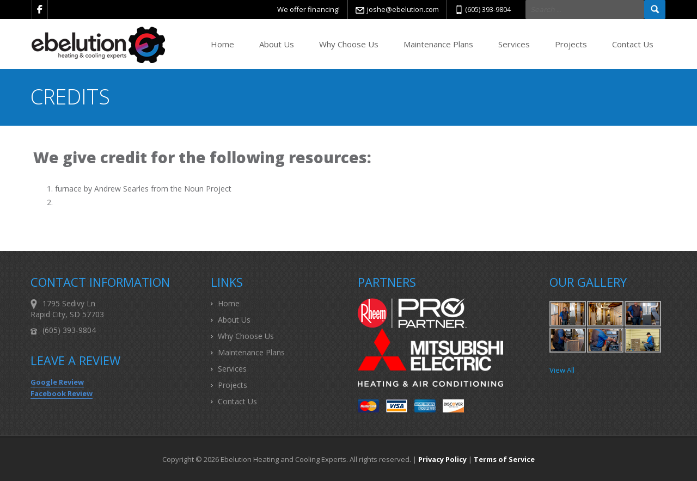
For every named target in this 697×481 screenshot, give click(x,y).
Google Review (57, 382)
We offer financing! (308, 9)
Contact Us (632, 44)
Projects (571, 44)
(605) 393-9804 (488, 9)
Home (222, 44)
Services (514, 44)
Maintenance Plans (438, 44)
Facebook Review (61, 393)
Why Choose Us (348, 44)
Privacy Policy (442, 459)
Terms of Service (504, 459)
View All (561, 370)
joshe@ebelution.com (403, 9)
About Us (276, 44)
